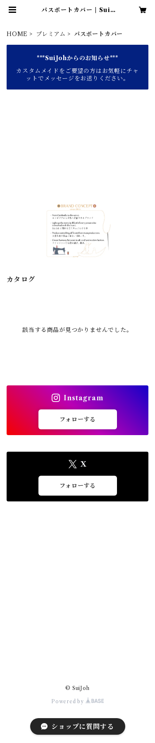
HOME (17, 34)
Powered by (77, 701)
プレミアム (51, 34)
